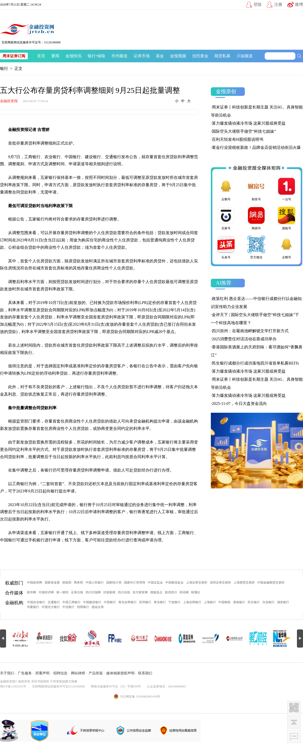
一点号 (286, 189)
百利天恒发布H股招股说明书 (237, 139)
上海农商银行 (192, 602)
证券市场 (142, 56)
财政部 (66, 582)
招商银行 (83, 607)
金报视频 (178, 56)
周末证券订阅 (14, 56)
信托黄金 (200, 56)
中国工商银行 (71, 602)
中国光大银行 (51, 607)
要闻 (55, 56)
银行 (92, 56)
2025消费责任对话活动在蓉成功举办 (244, 339)
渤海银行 (239, 602)
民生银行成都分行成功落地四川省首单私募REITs (255, 363)
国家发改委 (52, 582)
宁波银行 (174, 602)
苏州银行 (145, 602)
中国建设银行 (92, 602)
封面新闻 (109, 592)
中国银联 (224, 602)
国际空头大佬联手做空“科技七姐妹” (244, 131)
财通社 (195, 592)
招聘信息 (60, 673)
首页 (41, 56)
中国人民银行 (95, 582)
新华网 (31, 592)
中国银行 (110, 602)
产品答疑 (96, 673)
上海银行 (210, 602)
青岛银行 (160, 602)
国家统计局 (113, 582)
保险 (101, 56)
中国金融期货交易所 (271, 582)
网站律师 (78, 673)
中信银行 (68, 607)
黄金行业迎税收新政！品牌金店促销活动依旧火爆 (256, 147)
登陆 (258, 4)
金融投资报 (9, 101)
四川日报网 (93, 592)
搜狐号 (286, 218)
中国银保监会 (174, 582)
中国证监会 (155, 582)
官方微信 (256, 247)
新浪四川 (171, 592)
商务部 (78, 582)
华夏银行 (33, 607)
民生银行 (254, 602)
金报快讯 (73, 56)
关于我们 (7, 673)
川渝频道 (245, 56)
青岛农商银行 (127, 602)
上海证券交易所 (196, 582)
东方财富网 (140, 592)
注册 (278, 4)
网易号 (256, 218)
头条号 (226, 247)
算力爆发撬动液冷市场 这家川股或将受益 (249, 123)
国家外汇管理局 (134, 582)
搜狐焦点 (156, 592)
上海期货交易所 (244, 582)
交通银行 (54, 602)
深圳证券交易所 (220, 582)
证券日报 (77, 592)
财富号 (256, 189)
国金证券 (98, 607)
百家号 (226, 218)
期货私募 (222, 56)
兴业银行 (268, 602)
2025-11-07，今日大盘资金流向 (239, 403)
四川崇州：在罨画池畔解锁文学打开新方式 (250, 331)
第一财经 (62, 592)
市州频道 (119, 56)
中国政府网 (34, 582)
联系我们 (145, 673)
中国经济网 (46, 592)
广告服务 (25, 673)
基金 (160, 56)
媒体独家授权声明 (120, 673)
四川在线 (124, 592)
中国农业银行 (36, 602)
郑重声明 (42, 673)
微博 (299, 4)
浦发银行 (283, 602)
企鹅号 (226, 189)
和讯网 (184, 592)
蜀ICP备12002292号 (13, 686)
